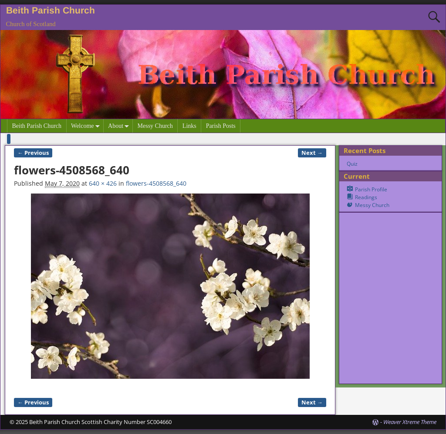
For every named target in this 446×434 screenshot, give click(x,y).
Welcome (87, 126)
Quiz (352, 163)
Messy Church (155, 126)
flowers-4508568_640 (156, 183)
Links (189, 126)
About (120, 126)
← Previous (33, 153)
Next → (312, 153)
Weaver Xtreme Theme (409, 422)
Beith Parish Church (50, 10)
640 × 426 (103, 183)
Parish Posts (221, 126)
